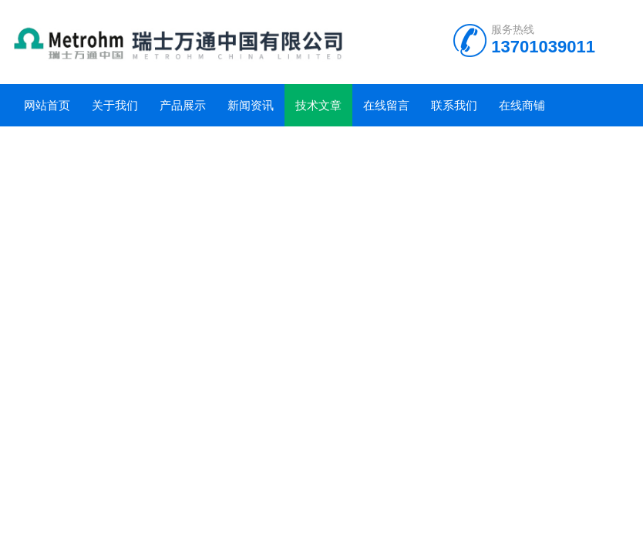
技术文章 (318, 105)
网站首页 (47, 105)
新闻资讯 (250, 105)
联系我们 (454, 105)
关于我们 (115, 105)
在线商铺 (522, 105)
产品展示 (183, 105)
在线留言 (386, 105)
